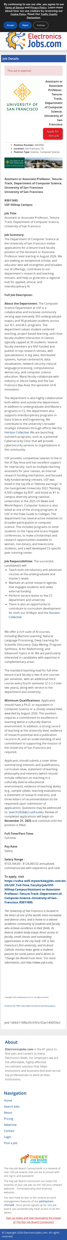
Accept (10, 25)
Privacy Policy (38, 7)
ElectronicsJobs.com (35, 1232)
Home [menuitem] (8, 1100)
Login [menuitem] (7, 1137)
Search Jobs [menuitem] (12, 1106)
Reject (25, 25)
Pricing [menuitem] (8, 1119)
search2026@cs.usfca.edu (26, 812)
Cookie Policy (18, 14)
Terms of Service (14, 7)
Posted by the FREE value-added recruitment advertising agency (29, 1006)
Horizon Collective (16, 432)
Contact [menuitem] (9, 1131)
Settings (41, 25)
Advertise (10, 1125)
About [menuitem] (8, 1113)
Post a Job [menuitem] (10, 1143)
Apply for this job (53, 134)
